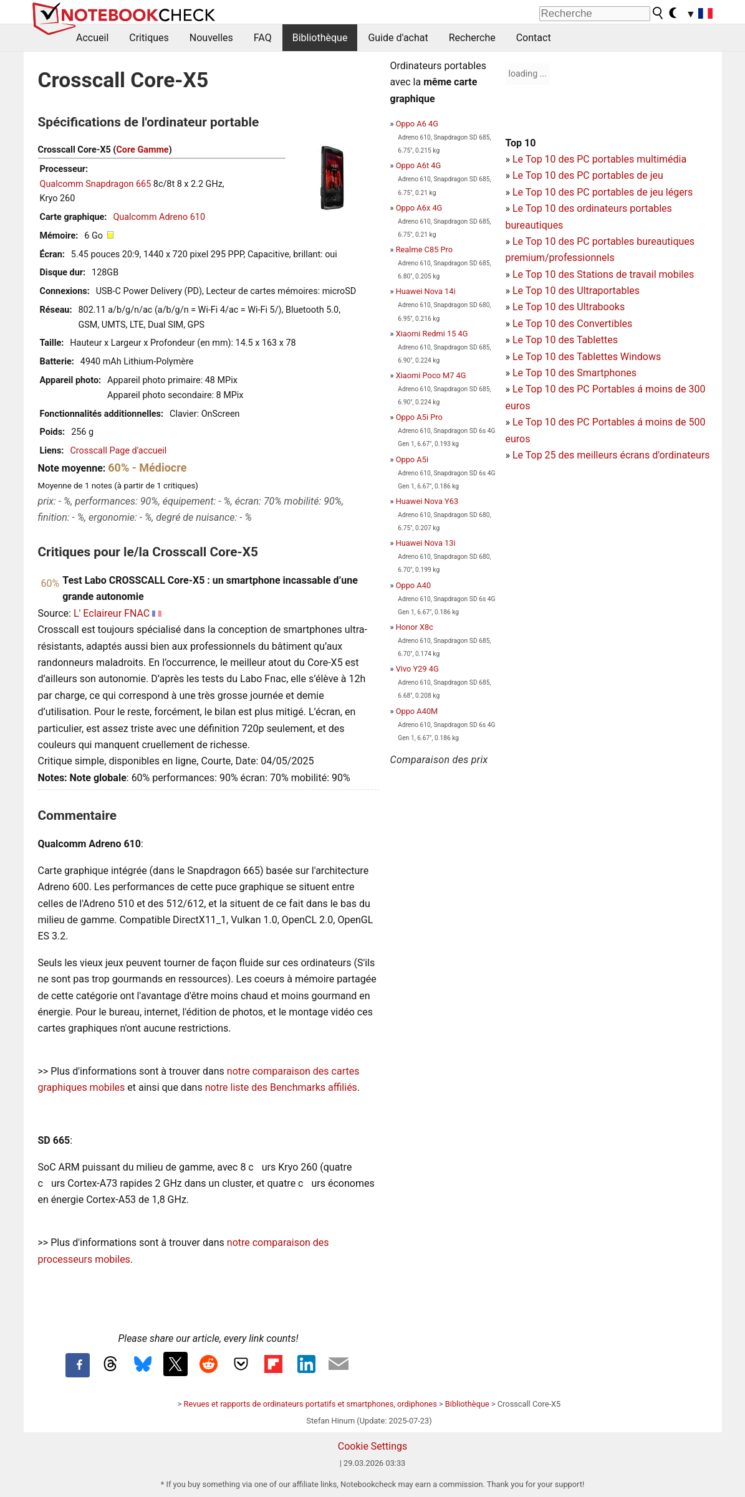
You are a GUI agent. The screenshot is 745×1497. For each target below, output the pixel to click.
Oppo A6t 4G (418, 165)
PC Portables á (611, 389)
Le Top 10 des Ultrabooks (568, 307)
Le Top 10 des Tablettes (565, 340)
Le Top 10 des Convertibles (572, 324)
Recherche (472, 38)
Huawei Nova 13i (426, 543)
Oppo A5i (412, 459)
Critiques (149, 38)
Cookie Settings (373, 1446)
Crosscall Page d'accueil (118, 450)
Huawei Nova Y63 (427, 501)
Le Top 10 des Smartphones (574, 373)
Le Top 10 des (544, 389)
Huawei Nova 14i (426, 291)
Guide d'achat (398, 38)
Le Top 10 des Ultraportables (576, 291)
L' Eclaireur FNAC (112, 613)
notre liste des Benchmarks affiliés (281, 1087)
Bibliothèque (320, 38)
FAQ (263, 38)
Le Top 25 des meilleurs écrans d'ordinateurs (611, 455)
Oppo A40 (413, 585)
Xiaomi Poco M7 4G (431, 375)
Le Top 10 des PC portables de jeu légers (602, 192)
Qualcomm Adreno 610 (159, 217)
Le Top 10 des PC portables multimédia (599, 159)
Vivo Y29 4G (417, 668)
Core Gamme (142, 150)
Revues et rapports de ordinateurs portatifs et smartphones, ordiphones (310, 1404)
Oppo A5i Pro (419, 417)
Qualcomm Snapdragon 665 (95, 184)
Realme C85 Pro (424, 249)
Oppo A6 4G (417, 123)
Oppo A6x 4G (419, 207)
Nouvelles (211, 38)
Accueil (92, 38)
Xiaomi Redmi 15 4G (432, 333)
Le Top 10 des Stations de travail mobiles (603, 274)
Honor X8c (414, 627)
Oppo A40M (417, 711)
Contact (533, 38)
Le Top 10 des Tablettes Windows (586, 357)
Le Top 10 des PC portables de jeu (587, 175)
